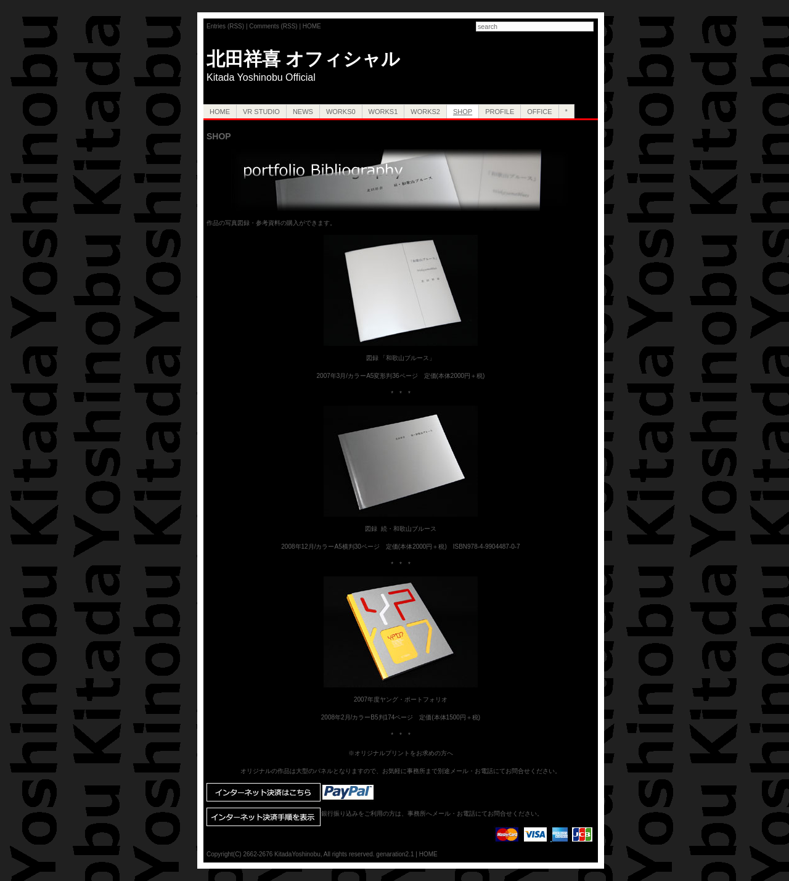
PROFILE (499, 111)
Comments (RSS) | (276, 26)
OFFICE (539, 111)
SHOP (462, 111)
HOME (312, 26)
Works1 (383, 111)
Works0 (341, 111)
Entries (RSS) (225, 26)
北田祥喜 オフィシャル (303, 59)
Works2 (425, 111)
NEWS (303, 111)
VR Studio (261, 111)
